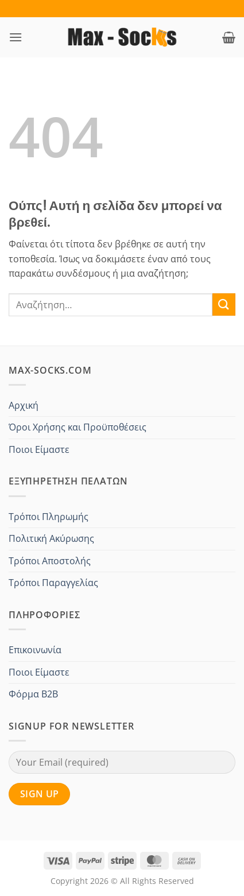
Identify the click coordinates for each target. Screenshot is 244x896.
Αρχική (23, 405)
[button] (15, 37)
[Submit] (223, 304)
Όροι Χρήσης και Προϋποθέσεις (77, 427)
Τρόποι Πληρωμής (48, 516)
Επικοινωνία (35, 649)
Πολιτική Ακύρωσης (51, 538)
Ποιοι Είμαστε (39, 449)
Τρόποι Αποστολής (50, 560)
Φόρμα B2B (33, 694)
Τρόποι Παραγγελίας (53, 582)
